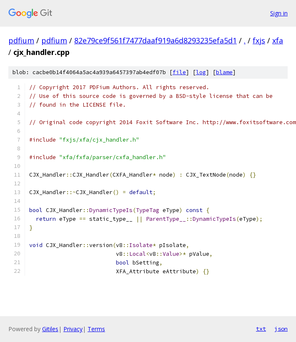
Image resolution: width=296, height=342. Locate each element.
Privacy (73, 329)
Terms (96, 329)
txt (261, 328)
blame (224, 72)
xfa (277, 40)
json (281, 328)
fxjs (259, 40)
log (201, 72)
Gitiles (50, 329)
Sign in (279, 13)
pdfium (21, 40)
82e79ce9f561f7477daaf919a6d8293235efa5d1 (155, 40)
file (179, 72)
